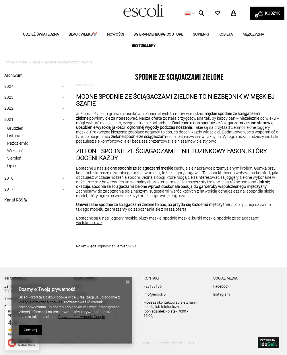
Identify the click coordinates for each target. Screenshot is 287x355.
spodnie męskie (176, 218)
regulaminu (188, 343)
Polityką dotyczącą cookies (40, 302)
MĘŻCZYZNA (253, 34)
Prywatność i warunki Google (81, 317)
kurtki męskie (203, 218)
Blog (36, 62)
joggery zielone (239, 177)
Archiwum (13, 75)
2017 (8, 189)
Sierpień (14, 158)
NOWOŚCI (115, 34)
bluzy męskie (150, 218)
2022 (8, 108)
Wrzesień (15, 150)
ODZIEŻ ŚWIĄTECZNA (41, 34)
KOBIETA (225, 34)
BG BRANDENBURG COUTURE (158, 34)
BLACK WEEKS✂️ (83, 34)
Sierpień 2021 (125, 246)
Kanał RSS (15, 200)
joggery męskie (123, 218)
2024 (8, 86)
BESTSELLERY (144, 45)
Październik (17, 143)
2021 (8, 119)
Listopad (15, 135)
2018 (8, 178)
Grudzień (15, 128)
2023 (8, 97)
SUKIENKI (201, 34)
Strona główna (16, 62)
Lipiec (12, 166)
